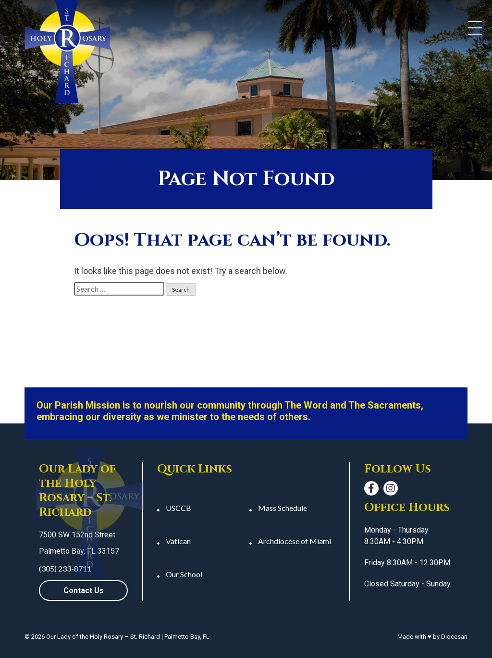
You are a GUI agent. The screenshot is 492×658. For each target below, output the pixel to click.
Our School (184, 574)
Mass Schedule (282, 507)
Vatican (178, 541)
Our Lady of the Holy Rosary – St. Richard (103, 636)
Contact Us (83, 590)
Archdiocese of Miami (294, 541)
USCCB (178, 507)
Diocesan (454, 636)
